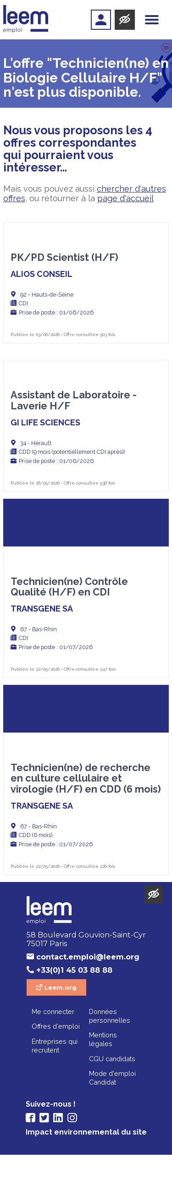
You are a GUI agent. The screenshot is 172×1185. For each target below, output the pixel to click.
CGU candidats (112, 1089)
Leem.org (60, 1017)
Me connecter (53, 1042)
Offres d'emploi (56, 1056)
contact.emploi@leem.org (87, 987)
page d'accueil (125, 198)
